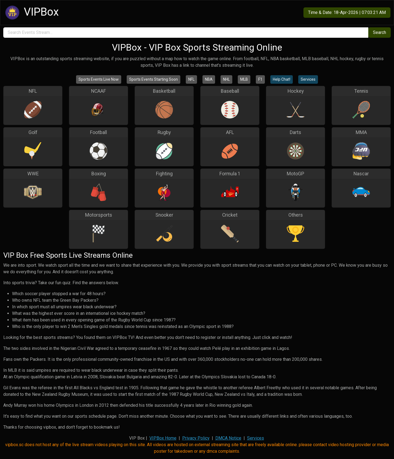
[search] (185, 32)
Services (308, 79)
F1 (260, 79)
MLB (244, 79)
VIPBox (31, 12)
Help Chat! (281, 79)
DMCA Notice (228, 438)
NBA (209, 79)
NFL (191, 79)
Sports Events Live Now (99, 79)
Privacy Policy (196, 438)
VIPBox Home (162, 438)
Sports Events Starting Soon (153, 79)
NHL (226, 79)
